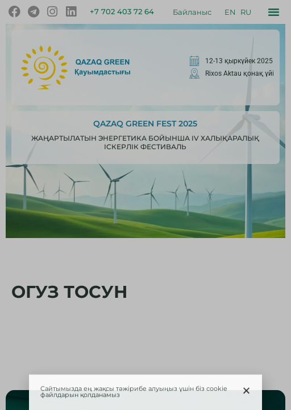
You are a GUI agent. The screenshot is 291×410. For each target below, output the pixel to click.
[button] (246, 392)
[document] (145, 205)
